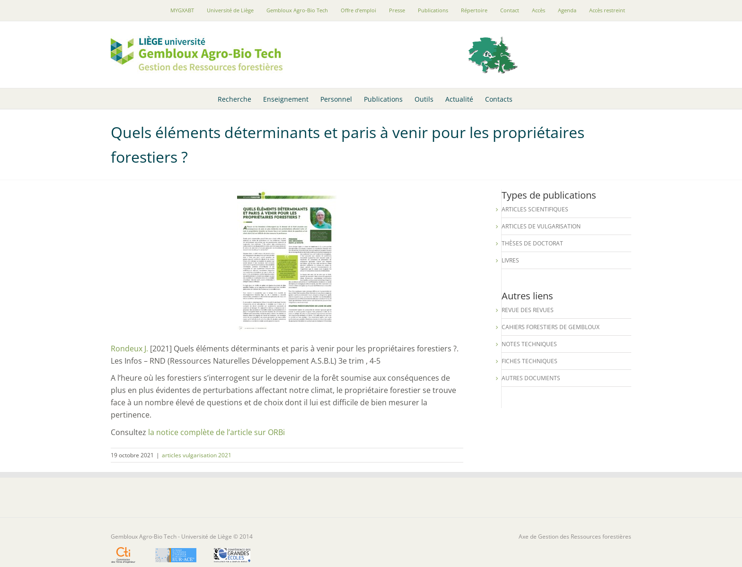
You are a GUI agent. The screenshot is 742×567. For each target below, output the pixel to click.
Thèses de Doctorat (532, 243)
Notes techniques (529, 344)
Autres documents (531, 378)
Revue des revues (528, 310)
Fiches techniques (529, 361)
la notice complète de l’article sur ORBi (216, 432)
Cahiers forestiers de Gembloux (551, 327)
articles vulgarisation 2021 (196, 455)
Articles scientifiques (535, 209)
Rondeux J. (129, 348)
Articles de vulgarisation (541, 226)
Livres (510, 260)
